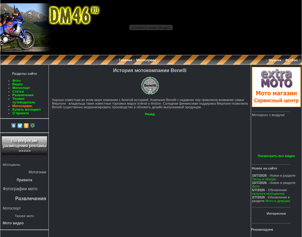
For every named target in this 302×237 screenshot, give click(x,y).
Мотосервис (146, 60)
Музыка (275, 60)
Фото (16, 80)
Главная (125, 60)
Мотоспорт (21, 88)
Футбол (291, 60)
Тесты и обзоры (264, 179)
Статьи (18, 91)
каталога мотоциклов (268, 193)
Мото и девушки (278, 201)
